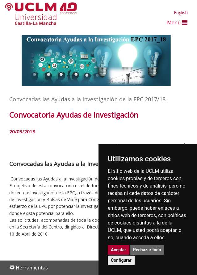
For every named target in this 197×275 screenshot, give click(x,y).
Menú (177, 22)
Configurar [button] (121, 260)
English (181, 12)
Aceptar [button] (118, 249)
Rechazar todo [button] (147, 249)
